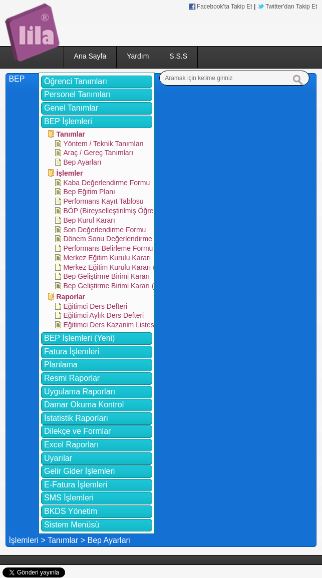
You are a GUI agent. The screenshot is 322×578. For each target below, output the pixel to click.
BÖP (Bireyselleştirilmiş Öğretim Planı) (123, 211)
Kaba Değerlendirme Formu (106, 183)
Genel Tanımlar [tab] (71, 108)
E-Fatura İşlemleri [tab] (75, 484)
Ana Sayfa (90, 56)
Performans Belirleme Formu (108, 248)
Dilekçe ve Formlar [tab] (77, 431)
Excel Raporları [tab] (71, 444)
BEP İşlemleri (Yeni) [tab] (79, 338)
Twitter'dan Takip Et (291, 6)
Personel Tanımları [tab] (77, 94)
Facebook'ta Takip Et (224, 6)
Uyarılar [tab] (58, 458)
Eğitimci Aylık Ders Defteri (103, 315)
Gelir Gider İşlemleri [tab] (79, 471)
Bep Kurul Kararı (89, 220)
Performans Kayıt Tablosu (103, 201)
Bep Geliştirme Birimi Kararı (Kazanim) (123, 286)
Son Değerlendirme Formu (104, 230)
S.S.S (178, 56)
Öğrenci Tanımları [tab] (75, 81)
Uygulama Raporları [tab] (79, 391)
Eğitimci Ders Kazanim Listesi (109, 325)
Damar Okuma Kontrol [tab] (84, 404)
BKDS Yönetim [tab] (70, 511)
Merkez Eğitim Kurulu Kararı (107, 258)
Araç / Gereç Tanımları (98, 153)
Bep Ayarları (82, 162)
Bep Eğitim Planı (89, 192)
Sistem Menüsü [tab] (71, 524)
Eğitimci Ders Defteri (95, 306)
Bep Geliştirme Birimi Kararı (106, 276)
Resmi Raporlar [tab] (72, 378)
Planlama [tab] (61, 364)
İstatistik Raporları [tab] (76, 418)
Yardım (138, 56)
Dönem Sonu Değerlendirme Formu (118, 239)
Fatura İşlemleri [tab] (71, 351)
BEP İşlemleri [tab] (68, 121)
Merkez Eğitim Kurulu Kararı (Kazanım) (124, 267)
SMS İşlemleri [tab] (69, 497)
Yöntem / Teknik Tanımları (103, 144)
